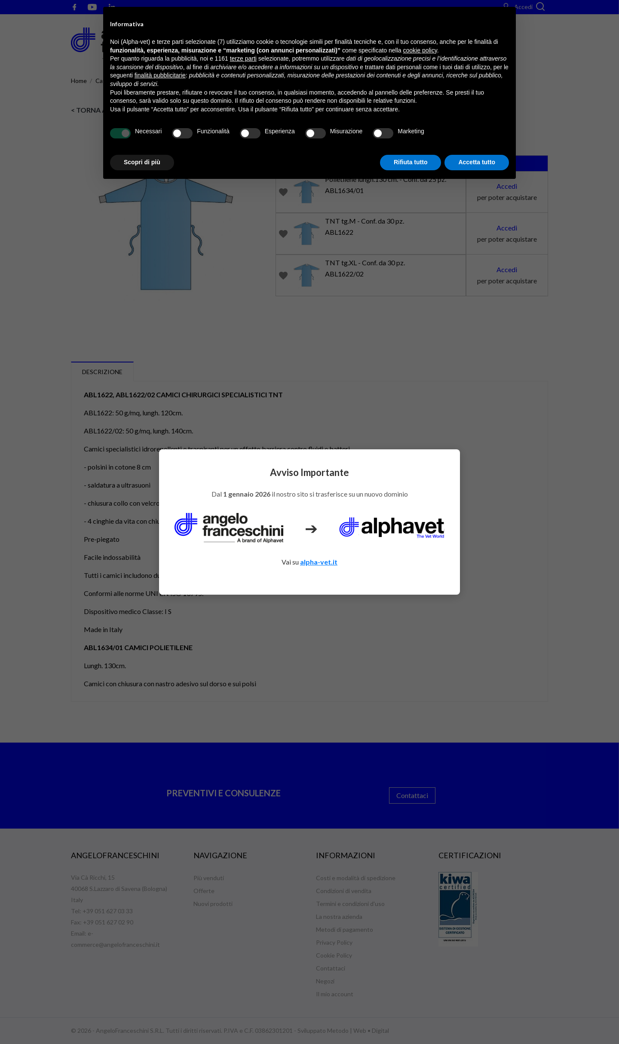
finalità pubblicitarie (160, 75)
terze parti (243, 58)
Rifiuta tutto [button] (411, 162)
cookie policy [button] (420, 50)
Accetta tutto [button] (476, 162)
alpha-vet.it (318, 562)
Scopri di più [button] (142, 162)
